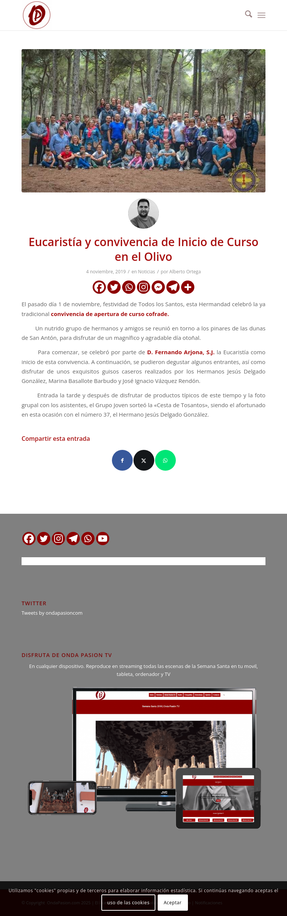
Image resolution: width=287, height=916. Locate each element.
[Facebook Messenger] (158, 287)
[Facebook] (99, 287)
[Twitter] (114, 287)
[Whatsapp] (128, 287)
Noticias (146, 271)
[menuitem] (244, 15)
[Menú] (261, 15)
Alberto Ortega (185, 271)
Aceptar (173, 902)
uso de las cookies (128, 902)
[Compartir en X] (143, 460)
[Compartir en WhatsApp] (165, 460)
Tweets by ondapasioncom (52, 612)
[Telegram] (173, 287)
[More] (187, 287)
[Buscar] (244, 15)
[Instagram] (143, 287)
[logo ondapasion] (119, 15)
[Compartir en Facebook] (122, 460)
